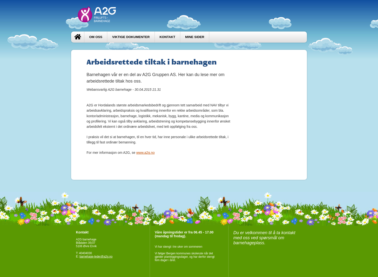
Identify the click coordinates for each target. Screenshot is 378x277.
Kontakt (167, 37)
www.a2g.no (145, 153)
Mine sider (194, 37)
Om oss (95, 37)
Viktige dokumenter (130, 37)
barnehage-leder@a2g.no (96, 256)
